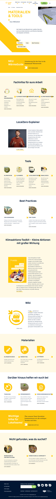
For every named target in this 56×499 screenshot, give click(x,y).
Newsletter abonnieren (27, 484)
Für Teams (13, 7)
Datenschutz (34, 491)
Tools (27, 43)
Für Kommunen (7, 491)
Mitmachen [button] (23, 2)
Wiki (30, 311)
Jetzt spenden (44, 3)
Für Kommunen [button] (35, 3)
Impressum (27, 491)
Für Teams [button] (29, 2)
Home (9, 7)
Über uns (6, 483)
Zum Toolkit (19, 291)
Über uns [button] (17, 2)
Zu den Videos (19, 149)
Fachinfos (20, 43)
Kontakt (23, 491)
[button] (17, 3)
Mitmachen (7, 486)
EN (49, 3)
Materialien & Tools (19, 7)
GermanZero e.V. (33, 494)
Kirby (15, 496)
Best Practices (35, 43)
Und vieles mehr (22, 46)
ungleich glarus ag (44, 496)
